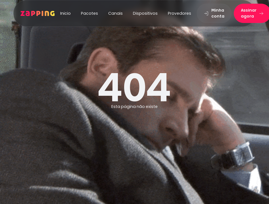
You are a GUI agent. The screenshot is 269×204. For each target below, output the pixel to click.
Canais (115, 13)
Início (65, 13)
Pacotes (89, 13)
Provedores (179, 13)
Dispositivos (145, 13)
